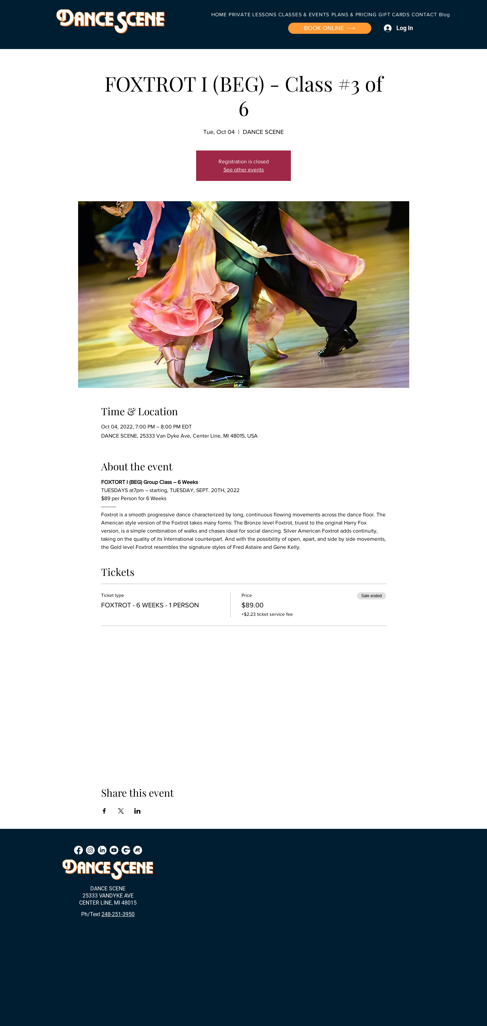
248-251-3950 (118, 914)
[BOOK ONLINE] (329, 28)
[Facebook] (78, 850)
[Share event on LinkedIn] (137, 811)
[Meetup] (137, 850)
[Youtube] (114, 850)
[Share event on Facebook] (104, 811)
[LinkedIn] (102, 850)
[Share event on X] (121, 811)
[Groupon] (125, 850)
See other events (244, 169)
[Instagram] (90, 850)
